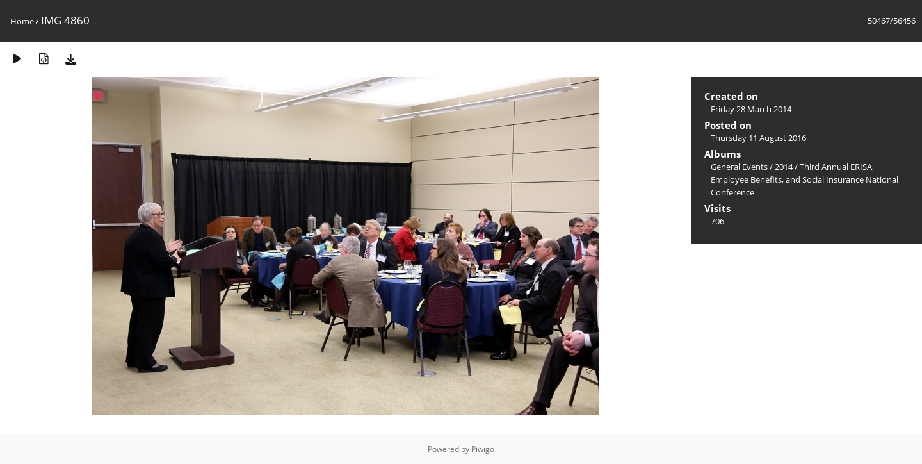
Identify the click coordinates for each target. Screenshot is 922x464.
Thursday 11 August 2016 (758, 138)
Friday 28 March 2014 (751, 109)
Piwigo (482, 448)
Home (22, 21)
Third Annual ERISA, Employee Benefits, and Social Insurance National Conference (804, 179)
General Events (739, 166)
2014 (784, 166)
